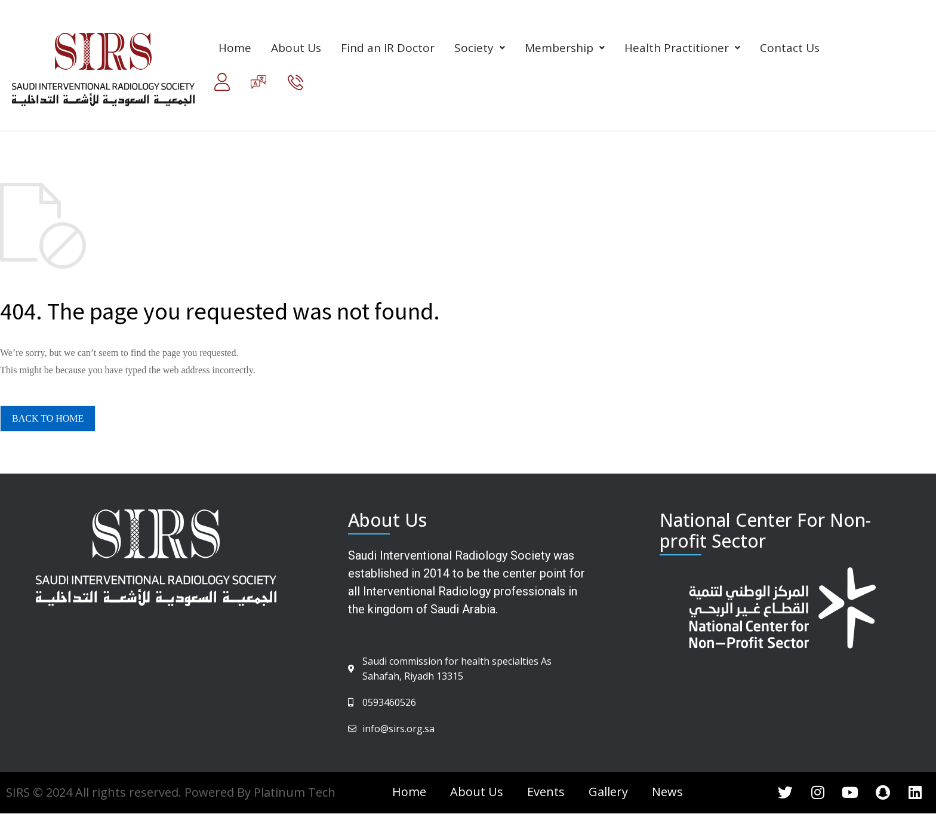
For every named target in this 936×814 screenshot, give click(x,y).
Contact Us (790, 48)
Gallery (608, 792)
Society (479, 48)
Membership (565, 48)
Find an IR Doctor (388, 48)
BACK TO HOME (48, 418)
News (667, 792)
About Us (296, 48)
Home (234, 48)
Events (546, 792)
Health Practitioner (682, 48)
